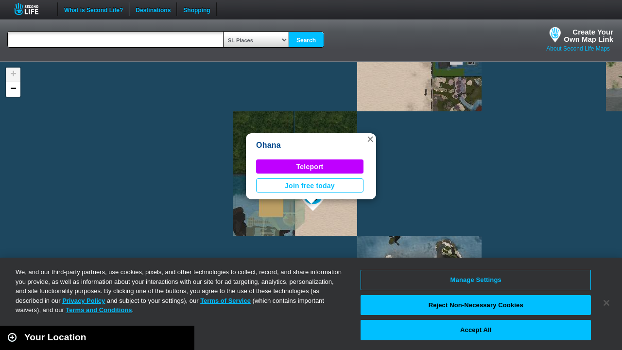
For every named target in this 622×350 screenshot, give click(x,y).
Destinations (153, 9)
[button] (370, 139)
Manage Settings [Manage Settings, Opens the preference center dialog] (475, 279)
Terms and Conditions (99, 310)
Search (306, 40)
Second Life (32, 9)
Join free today (310, 186)
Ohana (268, 145)
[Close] (606, 303)
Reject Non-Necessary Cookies (476, 305)
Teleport (310, 167)
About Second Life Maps (578, 48)
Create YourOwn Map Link (588, 35)
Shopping (196, 9)
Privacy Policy (83, 300)
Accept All (475, 329)
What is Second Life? (93, 9)
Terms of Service (225, 300)
